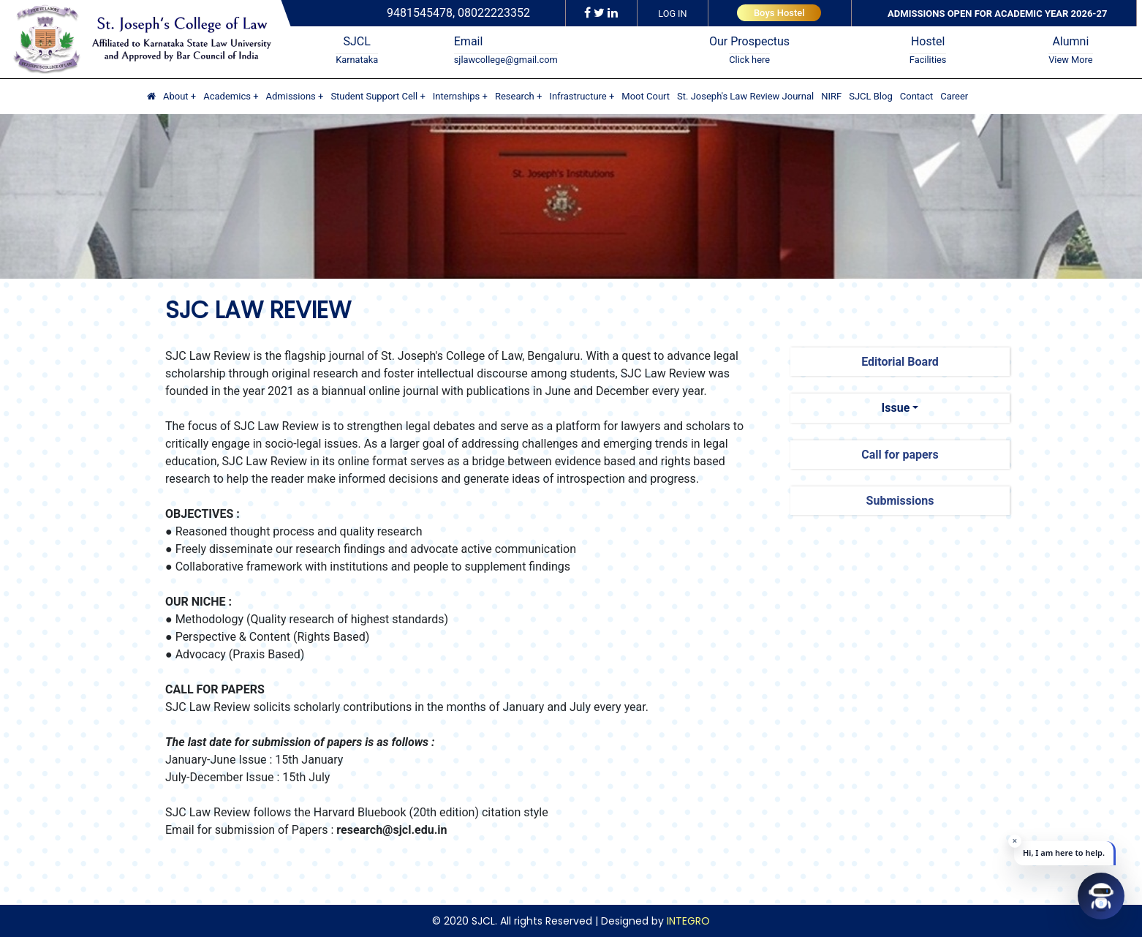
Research (514, 96)
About (176, 96)
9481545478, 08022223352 (458, 13)
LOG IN (672, 13)
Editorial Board (900, 362)
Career (954, 96)
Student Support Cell (373, 96)
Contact (916, 96)
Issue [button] (896, 408)
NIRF (831, 96)
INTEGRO (688, 921)
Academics (227, 96)
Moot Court (645, 96)
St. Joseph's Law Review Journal (745, 96)
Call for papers (899, 455)
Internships (456, 96)
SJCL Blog (871, 96)
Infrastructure (577, 96)
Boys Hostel (779, 12)
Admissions (291, 96)
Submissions (900, 501)
